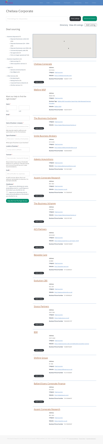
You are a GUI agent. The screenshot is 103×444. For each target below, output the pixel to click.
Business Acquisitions (13, 59)
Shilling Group (41, 357)
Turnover (9, 154)
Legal (8, 67)
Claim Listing (38, 82)
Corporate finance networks (18, 83)
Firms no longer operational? (18, 55)
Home (41, 2)
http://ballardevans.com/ (61, 395)
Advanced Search (90, 18)
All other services (15, 85)
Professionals (56, 2)
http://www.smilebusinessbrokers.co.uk (65, 147)
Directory (64, 25)
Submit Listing (77, 2)
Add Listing (90, 25)
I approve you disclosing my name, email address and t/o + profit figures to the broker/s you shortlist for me (17, 188)
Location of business (12, 146)
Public (48, 2)
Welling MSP (40, 89)
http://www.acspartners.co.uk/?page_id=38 (66, 241)
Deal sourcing (14, 61)
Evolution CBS (40, 280)
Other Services (11, 76)
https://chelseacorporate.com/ (63, 75)
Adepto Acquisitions (43, 159)
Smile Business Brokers (45, 135)
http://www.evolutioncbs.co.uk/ (63, 292)
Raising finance (14, 80)
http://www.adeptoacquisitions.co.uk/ (65, 166)
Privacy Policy (82, 438)
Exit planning (14, 78)
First (7, 111)
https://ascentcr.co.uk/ (60, 189)
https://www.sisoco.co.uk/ (61, 318)
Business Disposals (12, 36)
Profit (8, 170)
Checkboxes (10, 184)
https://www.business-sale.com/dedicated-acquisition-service (71, 344)
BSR (36, 332)
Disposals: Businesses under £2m (19, 39)
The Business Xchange (45, 203)
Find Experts (67, 2)
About (86, 2)
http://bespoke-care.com (61, 266)
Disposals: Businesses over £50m (19, 48)
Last (20, 111)
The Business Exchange (45, 118)
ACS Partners (40, 229)
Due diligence (14, 72)
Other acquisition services (17, 63)
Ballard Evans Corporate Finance (49, 383)
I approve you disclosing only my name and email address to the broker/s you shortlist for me (17, 194)
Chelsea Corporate (43, 63)
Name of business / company (14, 123)
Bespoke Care (40, 254)
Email (8, 114)
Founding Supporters (91, 438)
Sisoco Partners (41, 306)
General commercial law (17, 70)
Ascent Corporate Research (47, 177)
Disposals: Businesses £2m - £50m (19, 43)
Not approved (14, 53)
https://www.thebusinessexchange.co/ (65, 125)
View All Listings (76, 25)
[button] (60, 46)
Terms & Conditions (73, 438)
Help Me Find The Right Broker (17, 201)
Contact (94, 2)
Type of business (11, 135)
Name (8, 104)
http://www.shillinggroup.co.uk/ (63, 369)
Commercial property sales (18, 50)
